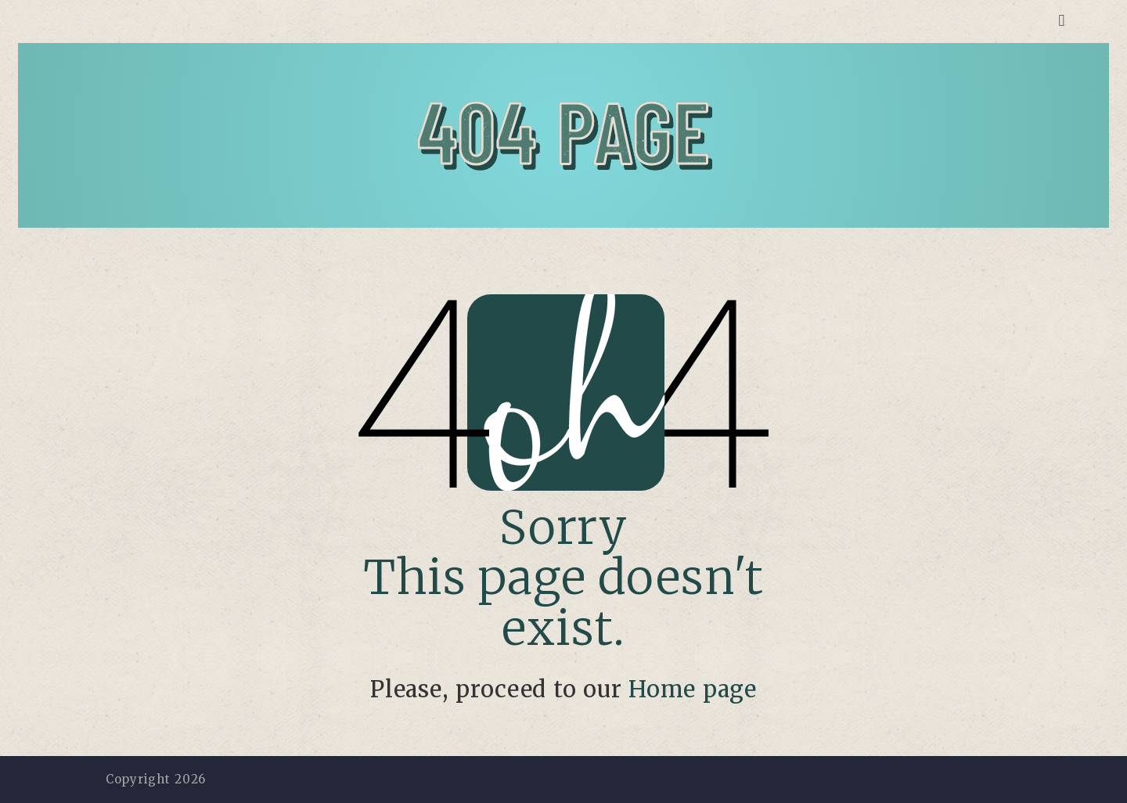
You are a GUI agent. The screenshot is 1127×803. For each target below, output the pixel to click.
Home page (692, 689)
